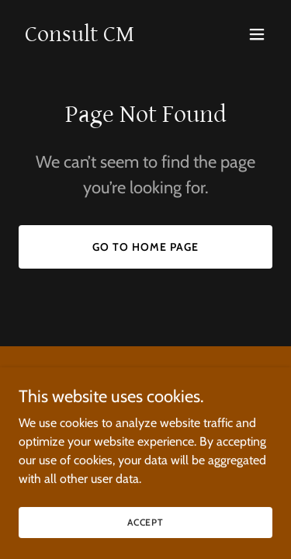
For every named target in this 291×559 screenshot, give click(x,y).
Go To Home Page (145, 247)
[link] (79, 37)
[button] (256, 34)
